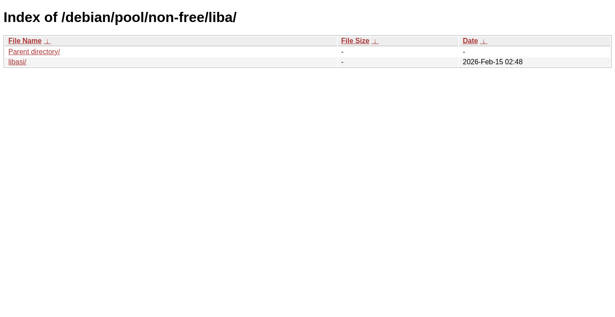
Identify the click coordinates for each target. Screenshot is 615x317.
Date (470, 40)
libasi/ (17, 62)
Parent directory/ (34, 51)
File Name (25, 40)
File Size (355, 40)
